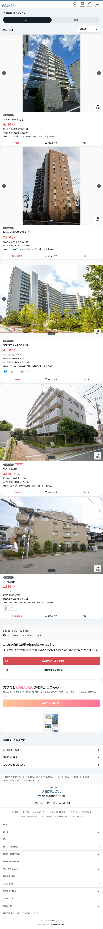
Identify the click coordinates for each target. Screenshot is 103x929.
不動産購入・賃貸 (33, 777)
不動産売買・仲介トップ (12, 777)
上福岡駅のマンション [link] (32, 780)
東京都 (76, 777)
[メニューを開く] (97, 4)
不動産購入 (48, 777)
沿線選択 (86, 777)
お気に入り (51, 143)
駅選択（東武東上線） (11, 780)
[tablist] (51, 20)
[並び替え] (89, 29)
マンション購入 (63, 777)
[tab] (27, 20)
